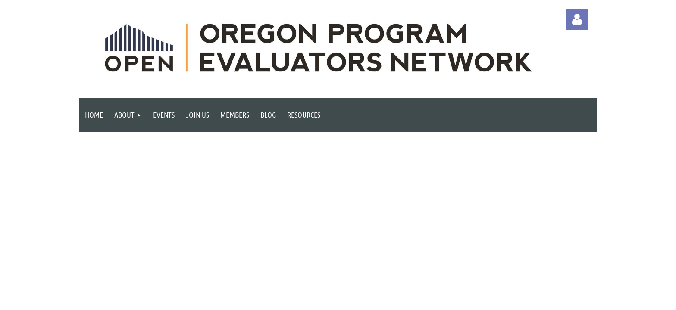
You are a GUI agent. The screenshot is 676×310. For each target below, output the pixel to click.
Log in (577, 19)
